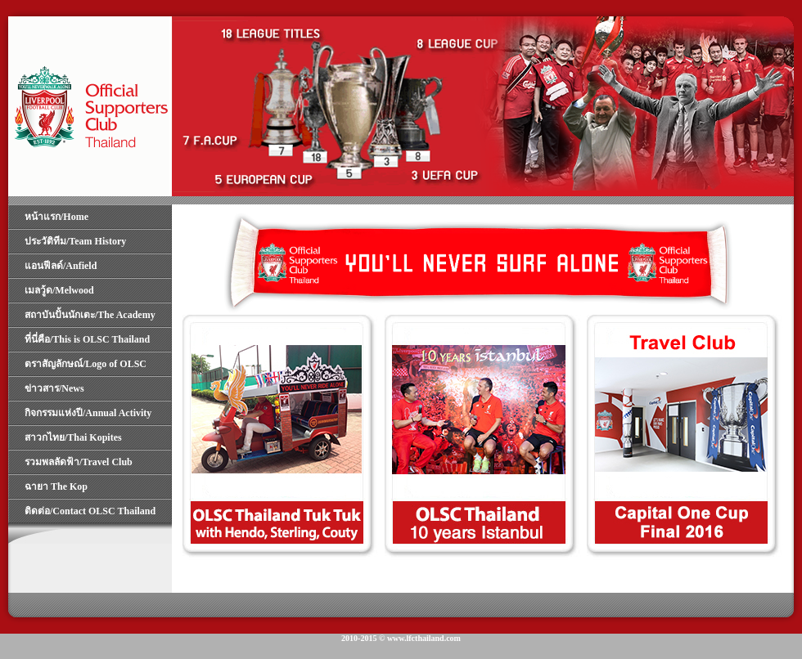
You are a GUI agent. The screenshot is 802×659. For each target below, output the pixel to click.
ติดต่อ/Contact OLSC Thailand (90, 511)
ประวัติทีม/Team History (75, 241)
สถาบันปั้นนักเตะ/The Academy (90, 315)
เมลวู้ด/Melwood (59, 290)
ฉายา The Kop (56, 486)
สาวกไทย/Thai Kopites (73, 437)
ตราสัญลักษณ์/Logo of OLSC (85, 364)
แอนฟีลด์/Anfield (61, 265)
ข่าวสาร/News (54, 388)
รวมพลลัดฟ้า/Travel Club (79, 462)
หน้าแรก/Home (56, 216)
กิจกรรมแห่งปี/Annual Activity (88, 413)
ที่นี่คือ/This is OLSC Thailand (87, 339)
